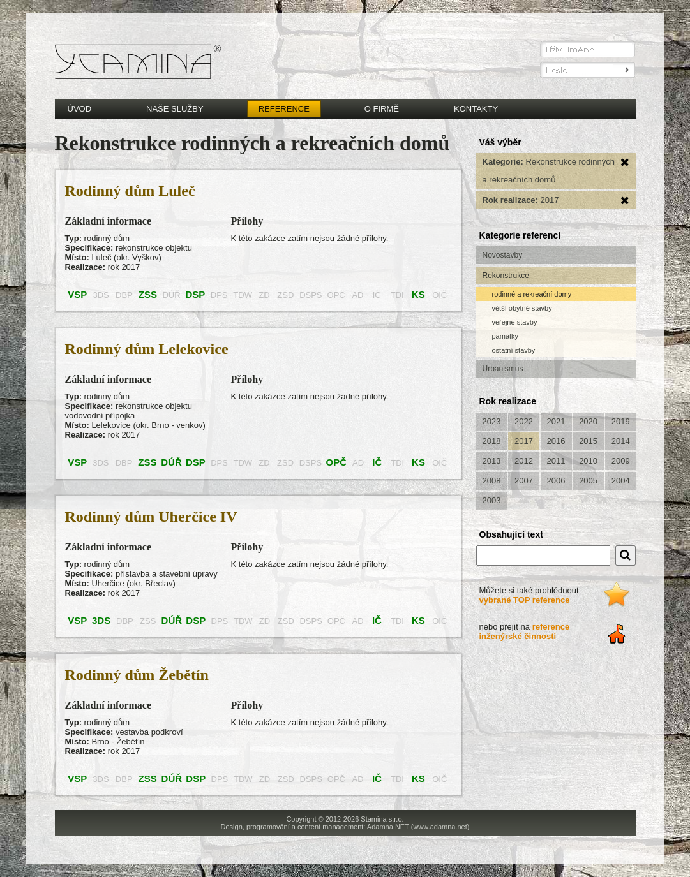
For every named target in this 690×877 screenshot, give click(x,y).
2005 (588, 480)
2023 (492, 421)
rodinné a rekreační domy (532, 294)
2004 (620, 480)
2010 (588, 461)
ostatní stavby (514, 350)
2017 (523, 441)
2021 (556, 421)
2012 (523, 461)
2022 (523, 421)
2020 (588, 421)
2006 (556, 480)
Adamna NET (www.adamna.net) (418, 826)
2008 (492, 480)
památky (505, 336)
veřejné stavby (514, 322)
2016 (556, 441)
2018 (492, 441)
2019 (620, 421)
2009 (620, 461)
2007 (523, 480)
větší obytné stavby (522, 308)
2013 (492, 461)
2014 (620, 441)
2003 (492, 500)
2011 (556, 461)
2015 (588, 441)
